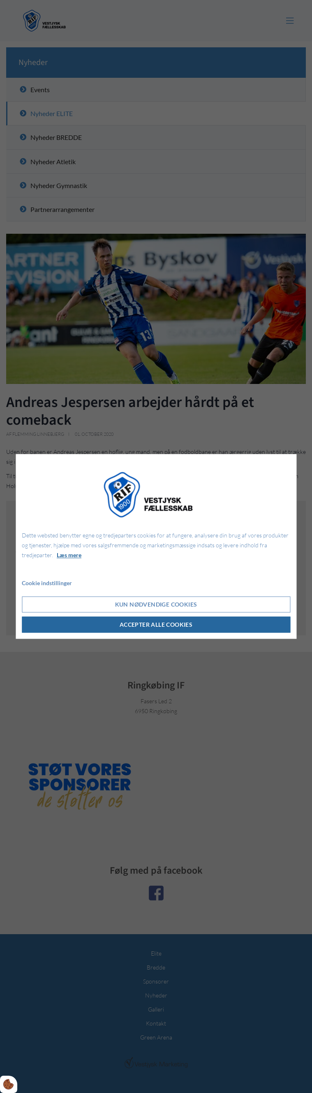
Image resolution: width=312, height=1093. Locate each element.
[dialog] (156, 546)
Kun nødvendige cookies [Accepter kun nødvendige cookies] (156, 604)
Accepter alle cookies (156, 624)
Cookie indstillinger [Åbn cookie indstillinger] (47, 583)
